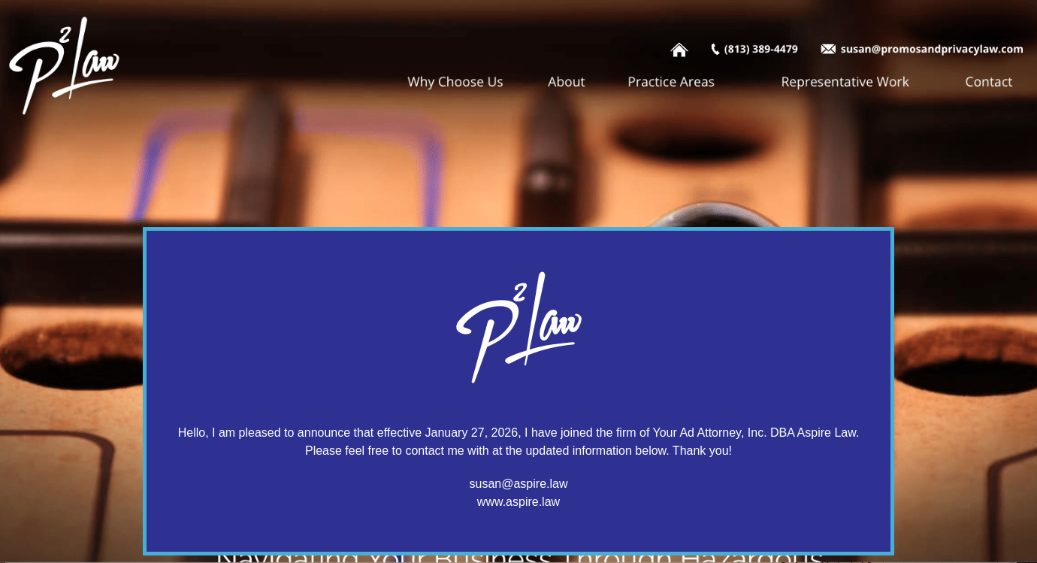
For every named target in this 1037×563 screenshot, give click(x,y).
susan (486, 483)
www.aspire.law (518, 501)
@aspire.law (534, 483)
